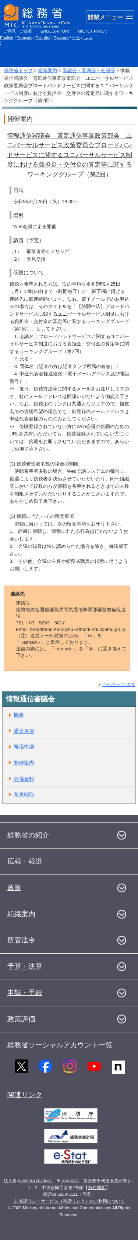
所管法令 (21, 940)
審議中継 (24, 747)
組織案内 (47, 70)
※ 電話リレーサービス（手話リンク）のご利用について (69, 1201)
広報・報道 (24, 861)
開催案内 (24, 763)
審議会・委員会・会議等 (89, 70)
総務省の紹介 (28, 835)
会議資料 (24, 779)
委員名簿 (24, 731)
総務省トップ (18, 70)
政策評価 (21, 1019)
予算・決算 (24, 966)
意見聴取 (24, 795)
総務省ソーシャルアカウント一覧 (59, 1045)
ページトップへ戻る (118, 685)
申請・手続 (24, 992)
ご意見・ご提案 (18, 31)
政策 (14, 887)
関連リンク (24, 1095)
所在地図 (97, 1187)
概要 (19, 715)
